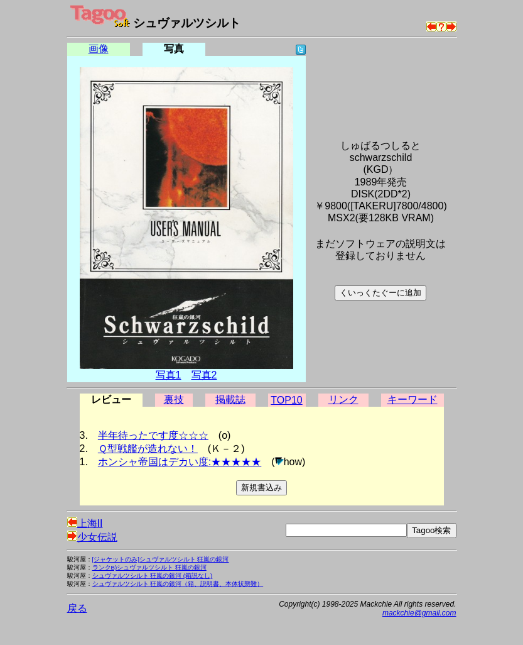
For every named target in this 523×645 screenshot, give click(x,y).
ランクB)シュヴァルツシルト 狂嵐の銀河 (149, 567)
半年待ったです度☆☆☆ (153, 435)
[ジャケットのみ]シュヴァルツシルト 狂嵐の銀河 (160, 559)
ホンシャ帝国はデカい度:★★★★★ (179, 461)
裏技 (174, 399)
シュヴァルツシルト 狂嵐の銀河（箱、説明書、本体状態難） (178, 583)
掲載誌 (230, 399)
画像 (99, 48)
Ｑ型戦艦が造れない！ (148, 448)
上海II (85, 523)
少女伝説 (92, 537)
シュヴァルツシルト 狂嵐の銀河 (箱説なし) (152, 575)
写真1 (168, 375)
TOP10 (286, 400)
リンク (343, 399)
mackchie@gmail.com (419, 613)
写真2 (204, 375)
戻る (77, 608)
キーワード (412, 399)
